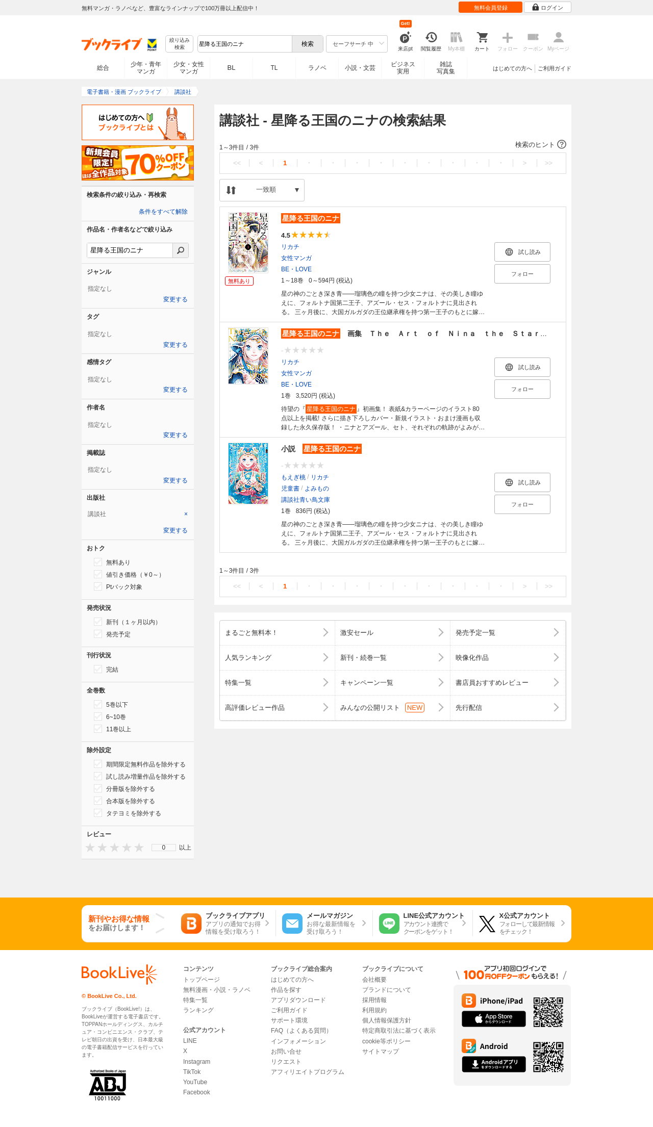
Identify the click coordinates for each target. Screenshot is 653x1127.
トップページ (201, 979)
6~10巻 (110, 716)
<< (237, 163)
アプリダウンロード (298, 1000)
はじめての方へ (512, 68)
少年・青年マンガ (146, 68)
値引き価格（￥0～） (129, 574)
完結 (106, 669)
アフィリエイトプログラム (307, 1071)
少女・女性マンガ (188, 68)
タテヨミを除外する (127, 813)
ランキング (198, 1010)
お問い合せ (286, 1051)
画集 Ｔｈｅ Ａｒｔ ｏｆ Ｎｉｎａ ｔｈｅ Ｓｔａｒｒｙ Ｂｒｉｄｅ (439, 333)
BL (232, 67)
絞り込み (179, 44)
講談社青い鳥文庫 (305, 499)
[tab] (138, 514)
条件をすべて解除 (163, 211)
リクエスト (286, 1061)
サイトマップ (380, 1051)
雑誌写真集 (446, 68)
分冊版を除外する (124, 788)
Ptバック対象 (118, 586)
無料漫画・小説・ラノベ (216, 989)
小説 (321, 449)
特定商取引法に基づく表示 (399, 1030)
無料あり (112, 562)
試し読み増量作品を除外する (140, 776)
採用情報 (374, 1000)
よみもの (317, 488)
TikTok (191, 1071)
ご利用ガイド (554, 68)
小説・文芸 (360, 67)
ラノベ (317, 67)
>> (548, 163)
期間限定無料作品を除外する (140, 764)
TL (274, 67)
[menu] (164, 847)
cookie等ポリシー (386, 1041)
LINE (190, 1040)
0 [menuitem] (164, 847)
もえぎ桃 (293, 477)
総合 (103, 67)
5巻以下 (111, 704)
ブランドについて (386, 989)
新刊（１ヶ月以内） (127, 622)
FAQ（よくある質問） (301, 1030)
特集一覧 (195, 1000)
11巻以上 (112, 729)
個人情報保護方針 (386, 1020)
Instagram (196, 1061)
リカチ (290, 246)
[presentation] (87, 847)
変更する (175, 299)
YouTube (195, 1082)
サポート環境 (289, 1020)
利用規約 (374, 1010)
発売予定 (112, 634)
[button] (392, 145)
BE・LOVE (296, 269)
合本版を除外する (124, 801)
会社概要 (374, 979)
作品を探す (286, 989)
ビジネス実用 (403, 68)
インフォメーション (298, 1041)
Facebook (196, 1092)
